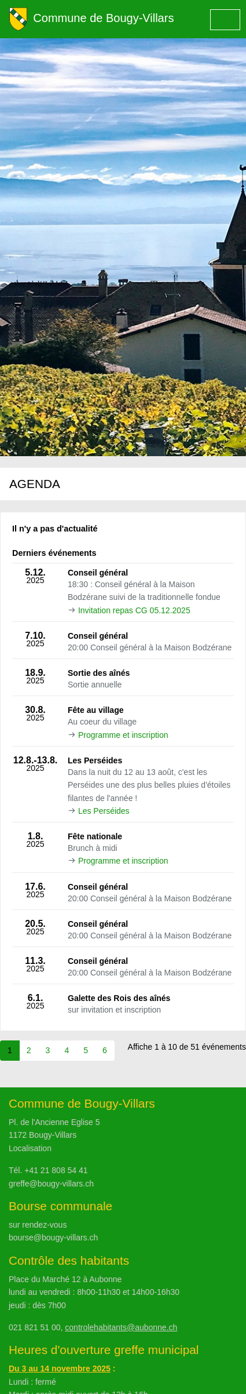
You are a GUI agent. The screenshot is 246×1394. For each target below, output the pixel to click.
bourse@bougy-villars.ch (53, 1237)
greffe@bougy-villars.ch (51, 1183)
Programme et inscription (123, 735)
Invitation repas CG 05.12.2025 (134, 610)
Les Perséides (104, 811)
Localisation (30, 1148)
